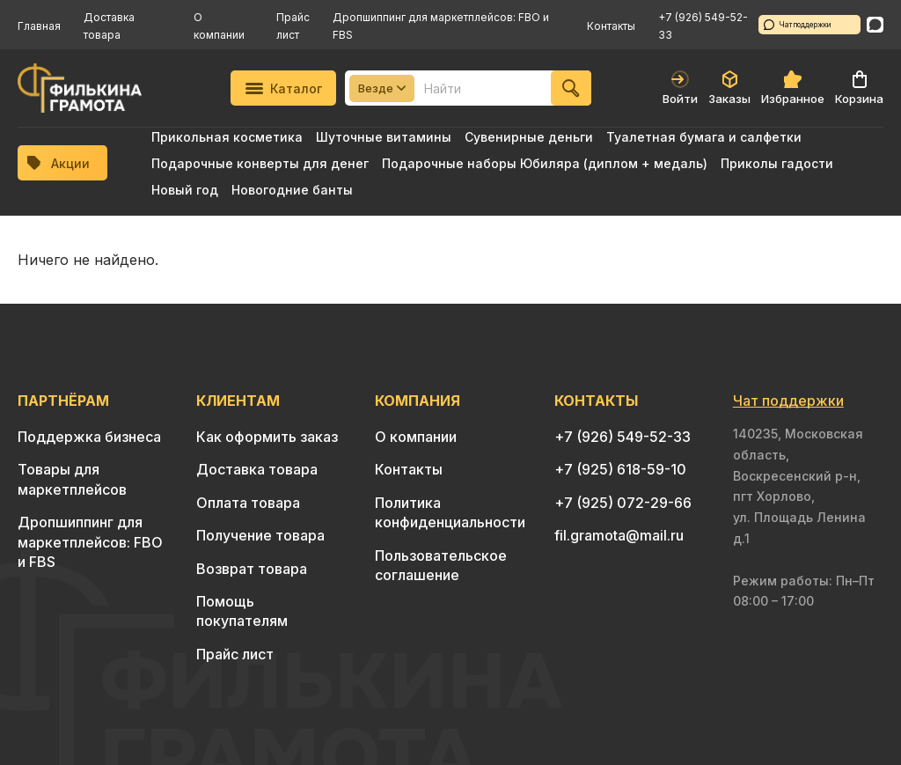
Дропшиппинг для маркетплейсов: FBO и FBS (90, 541)
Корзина (859, 88)
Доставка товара (257, 469)
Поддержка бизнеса (89, 436)
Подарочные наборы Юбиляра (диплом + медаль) (544, 163)
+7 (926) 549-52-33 (622, 436)
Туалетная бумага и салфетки (704, 136)
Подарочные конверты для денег (260, 163)
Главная (39, 26)
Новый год (184, 189)
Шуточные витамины (383, 136)
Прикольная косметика (227, 136)
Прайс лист (235, 654)
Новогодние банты (292, 189)
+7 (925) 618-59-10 (620, 469)
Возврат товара (251, 568)
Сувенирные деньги (529, 136)
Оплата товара (248, 502)
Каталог (283, 88)
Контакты (611, 26)
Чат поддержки (797, 24)
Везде (382, 88)
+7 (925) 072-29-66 (623, 502)
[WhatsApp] (875, 25)
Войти (680, 88)
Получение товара (260, 535)
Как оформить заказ (267, 436)
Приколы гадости (777, 163)
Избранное (792, 88)
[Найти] (571, 88)
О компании (416, 436)
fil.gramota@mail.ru (619, 535)
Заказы (729, 88)
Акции (58, 163)
